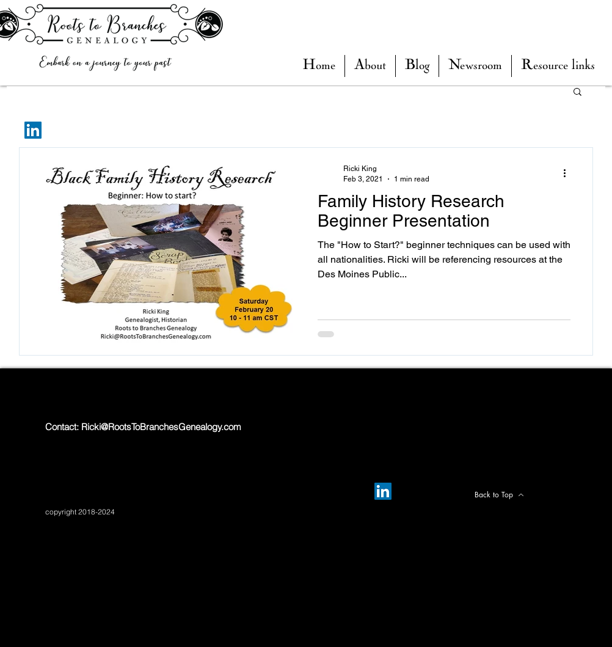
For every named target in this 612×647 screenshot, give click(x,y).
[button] (417, 66)
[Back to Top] (499, 495)
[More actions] (568, 173)
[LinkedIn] (33, 130)
